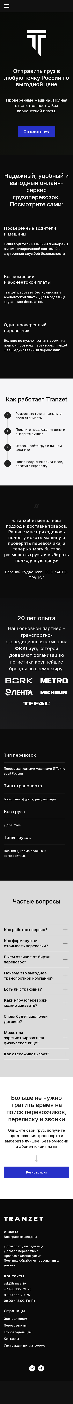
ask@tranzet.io (15, 1283)
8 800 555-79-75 (17, 1295)
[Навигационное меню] (6, 6)
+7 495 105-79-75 (17, 1289)
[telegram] (41, 1368)
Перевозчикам (15, 1325)
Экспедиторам (15, 1319)
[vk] (32, 1368)
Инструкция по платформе (24, 1345)
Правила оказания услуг (22, 1256)
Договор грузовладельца (23, 1246)
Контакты (11, 1339)
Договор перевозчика (21, 1251)
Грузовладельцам (18, 1332)
